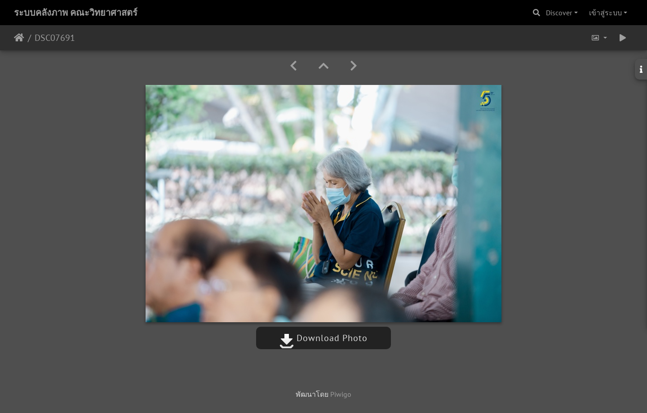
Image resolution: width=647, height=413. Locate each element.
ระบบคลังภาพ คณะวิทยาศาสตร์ (75, 12)
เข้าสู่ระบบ (605, 12)
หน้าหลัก (19, 37)
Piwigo (340, 394)
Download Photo (323, 338)
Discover (559, 12)
